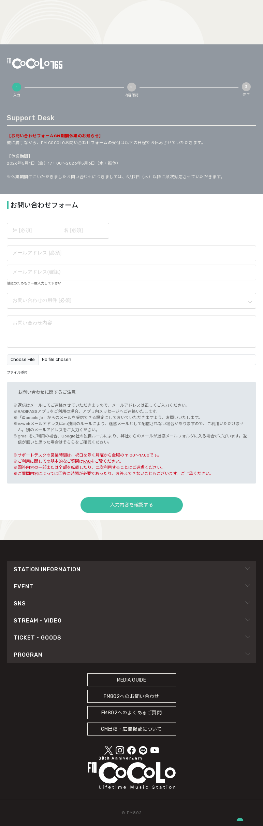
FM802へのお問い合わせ (131, 696)
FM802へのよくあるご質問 (131, 713)
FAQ (87, 461)
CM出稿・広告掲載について (131, 729)
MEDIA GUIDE (131, 680)
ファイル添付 (17, 372)
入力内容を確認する (131, 505)
